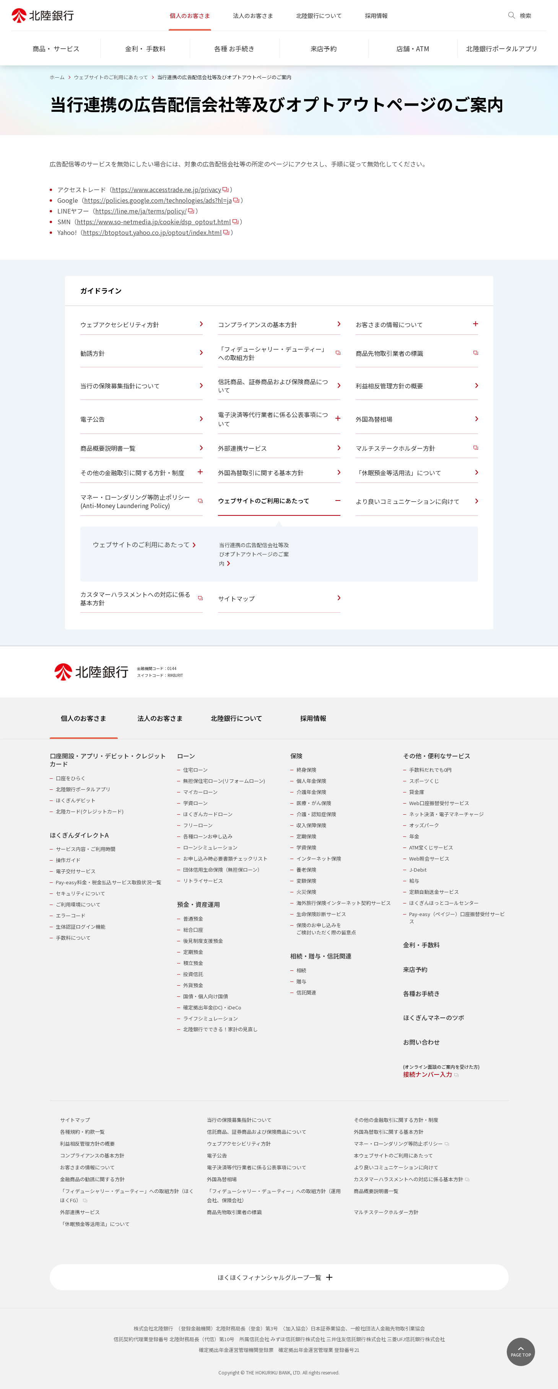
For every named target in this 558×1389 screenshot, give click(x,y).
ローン (186, 756)
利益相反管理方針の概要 (87, 1143)
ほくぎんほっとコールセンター (444, 902)
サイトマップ (75, 1119)
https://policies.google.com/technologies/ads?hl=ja (162, 200)
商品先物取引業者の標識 (234, 1212)
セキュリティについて (80, 893)
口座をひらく (71, 778)
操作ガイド (68, 860)
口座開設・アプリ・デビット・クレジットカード (108, 760)
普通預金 (193, 918)
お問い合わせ (421, 1042)
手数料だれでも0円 (430, 769)
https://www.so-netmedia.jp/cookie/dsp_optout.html (158, 221)
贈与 (301, 981)
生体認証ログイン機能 (81, 926)
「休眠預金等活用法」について (95, 1224)
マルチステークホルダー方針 (386, 1212)
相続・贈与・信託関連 (320, 956)
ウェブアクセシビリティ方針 (239, 1143)
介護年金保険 (311, 792)
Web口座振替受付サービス (439, 803)
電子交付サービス (76, 871)
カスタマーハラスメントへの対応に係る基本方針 (411, 1179)
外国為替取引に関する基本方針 (388, 1131)
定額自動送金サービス (434, 891)
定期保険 (306, 836)
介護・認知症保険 (316, 814)
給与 (414, 880)
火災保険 (306, 891)
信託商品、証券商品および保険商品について (256, 1131)
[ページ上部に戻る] (521, 1352)
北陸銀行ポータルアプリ (83, 789)
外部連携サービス (80, 1212)
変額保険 (306, 880)
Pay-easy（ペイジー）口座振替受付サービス (457, 917)
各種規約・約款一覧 (82, 1131)
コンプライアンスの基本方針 (92, 1155)
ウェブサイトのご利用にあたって (111, 77)
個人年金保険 (311, 780)
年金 (414, 836)
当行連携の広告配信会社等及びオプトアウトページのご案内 (254, 554)
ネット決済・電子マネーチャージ (446, 814)
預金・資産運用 (198, 904)
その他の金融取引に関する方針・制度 (396, 1119)
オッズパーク (424, 825)
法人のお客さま (253, 15)
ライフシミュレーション (210, 1018)
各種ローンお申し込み (208, 836)
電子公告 (217, 1155)
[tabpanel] (279, 910)
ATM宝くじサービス (431, 847)
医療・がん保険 (313, 803)
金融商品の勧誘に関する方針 (92, 1179)
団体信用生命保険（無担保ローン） (222, 869)
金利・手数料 (421, 945)
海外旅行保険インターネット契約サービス (343, 902)
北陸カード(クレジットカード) (90, 811)
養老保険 (306, 869)
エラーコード (71, 915)
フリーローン (198, 825)
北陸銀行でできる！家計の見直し (220, 1029)
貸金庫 (416, 792)
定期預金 (193, 951)
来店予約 (415, 969)
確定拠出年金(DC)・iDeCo (212, 1007)
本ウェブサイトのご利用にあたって (393, 1155)
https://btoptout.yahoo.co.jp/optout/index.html (156, 232)
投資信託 (193, 974)
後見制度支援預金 (203, 940)
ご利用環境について (78, 904)
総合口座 (193, 929)
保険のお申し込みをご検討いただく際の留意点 (326, 928)
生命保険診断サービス (321, 914)
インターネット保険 (318, 858)
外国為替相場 (222, 1179)
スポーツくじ (424, 780)
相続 (301, 970)
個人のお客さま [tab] (83, 718)
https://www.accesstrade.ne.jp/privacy (170, 189)
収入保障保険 (311, 825)
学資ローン (195, 803)
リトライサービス (203, 880)
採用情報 (376, 15)
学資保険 (306, 847)
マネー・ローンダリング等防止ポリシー (401, 1143)
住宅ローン (195, 769)
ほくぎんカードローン (208, 814)
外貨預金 (193, 985)
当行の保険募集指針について (239, 1119)
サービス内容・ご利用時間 (86, 849)
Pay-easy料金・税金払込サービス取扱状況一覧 (108, 882)
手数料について (73, 937)
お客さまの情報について (87, 1167)
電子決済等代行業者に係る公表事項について (256, 1167)
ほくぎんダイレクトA (79, 835)
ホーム (57, 77)
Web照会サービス (429, 858)
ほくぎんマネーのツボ (433, 1018)
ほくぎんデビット (76, 800)
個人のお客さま (190, 15)
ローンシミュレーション (210, 847)
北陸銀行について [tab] (236, 718)
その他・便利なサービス (436, 756)
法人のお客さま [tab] (160, 718)
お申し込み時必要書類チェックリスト (225, 858)
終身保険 (306, 769)
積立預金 (193, 963)
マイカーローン (200, 792)
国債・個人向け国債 (205, 996)
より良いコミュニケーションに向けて (396, 1167)
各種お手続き (421, 994)
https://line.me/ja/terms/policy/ (145, 210)
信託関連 (306, 992)
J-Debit (417, 869)
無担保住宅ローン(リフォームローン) (224, 780)
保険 (296, 756)
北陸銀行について (319, 15)
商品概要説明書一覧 (376, 1191)
